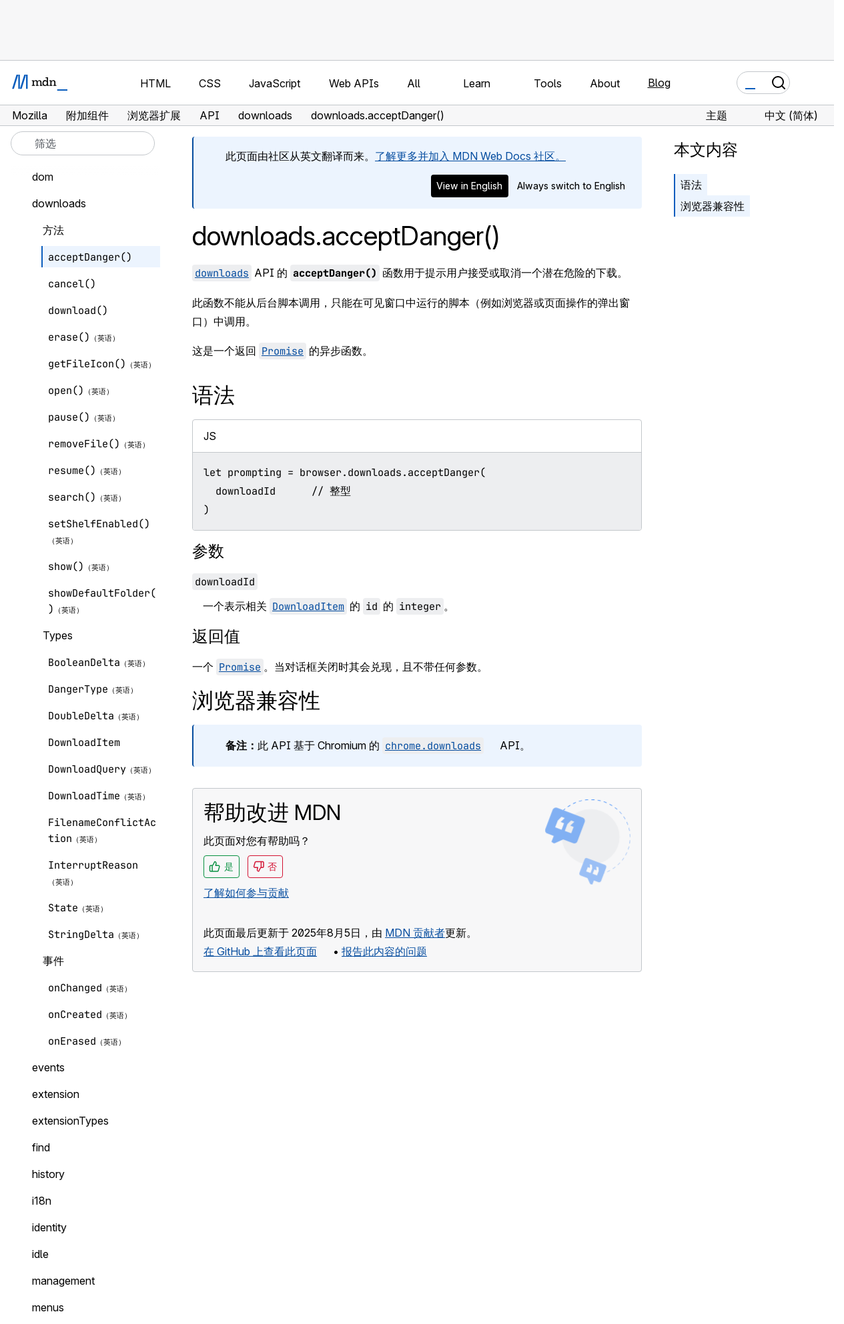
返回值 (216, 636)
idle (40, 1254)
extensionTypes (70, 1120)
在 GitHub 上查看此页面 (260, 951)
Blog (659, 82)
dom (42, 176)
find (41, 1147)
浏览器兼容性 (713, 206)
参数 (208, 551)
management (63, 1280)
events (48, 1067)
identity (49, 1227)
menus (48, 1307)
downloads (59, 203)
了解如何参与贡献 (246, 892)
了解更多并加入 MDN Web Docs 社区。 (470, 156)
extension (55, 1094)
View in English (469, 185)
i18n (41, 1200)
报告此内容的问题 (384, 951)
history (48, 1174)
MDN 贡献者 (415, 932)
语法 (691, 184)
